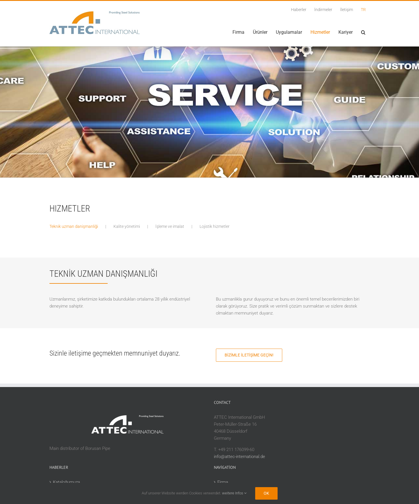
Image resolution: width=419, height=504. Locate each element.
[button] (363, 32)
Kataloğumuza (66, 482)
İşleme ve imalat (169, 226)
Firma (222, 482)
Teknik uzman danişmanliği (73, 226)
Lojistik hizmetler (215, 226)
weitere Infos (234, 493)
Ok (266, 493)
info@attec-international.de (239, 456)
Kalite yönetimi (126, 226)
